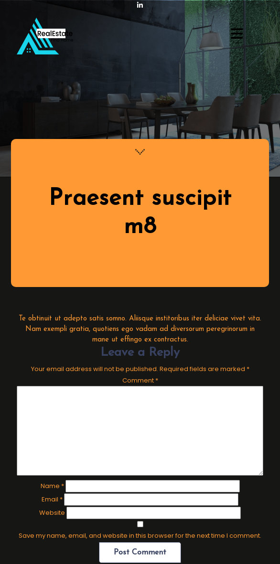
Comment (140, 380)
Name (52, 485)
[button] (236, 34)
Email (52, 499)
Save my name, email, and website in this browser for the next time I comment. (140, 535)
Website (52, 512)
